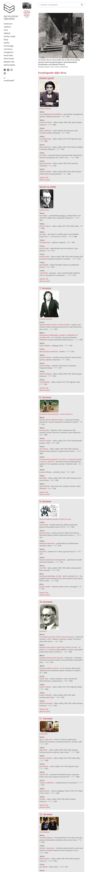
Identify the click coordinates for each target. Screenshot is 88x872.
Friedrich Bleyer (44, 366)
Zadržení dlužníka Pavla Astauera (51, 658)
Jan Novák (43, 155)
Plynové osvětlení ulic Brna (48, 668)
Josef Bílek (43, 478)
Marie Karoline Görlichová (48, 351)
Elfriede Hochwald (45, 703)
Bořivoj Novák (44, 791)
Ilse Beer (42, 799)
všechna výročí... (45, 180)
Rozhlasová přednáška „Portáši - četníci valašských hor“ (59, 576)
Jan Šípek (42, 234)
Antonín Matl (44, 248)
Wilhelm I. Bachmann (47, 848)
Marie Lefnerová (45, 147)
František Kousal (45, 139)
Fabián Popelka (44, 346)
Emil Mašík (43, 216)
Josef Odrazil (43, 766)
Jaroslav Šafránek (45, 472)
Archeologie (9, 46)
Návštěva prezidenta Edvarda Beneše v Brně (26, 14)
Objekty (7, 33)
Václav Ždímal (44, 486)
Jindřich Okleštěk (45, 695)
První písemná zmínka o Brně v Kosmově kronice (56, 637)
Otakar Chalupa (45, 687)
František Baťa (44, 382)
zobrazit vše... (44, 177)
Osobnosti (8, 24)
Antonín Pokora (45, 226)
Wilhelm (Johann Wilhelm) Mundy (51, 420)
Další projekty (9, 65)
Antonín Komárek (45, 758)
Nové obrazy (9, 58)
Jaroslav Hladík (44, 587)
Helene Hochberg (45, 374)
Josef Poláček (43, 265)
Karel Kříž (42, 552)
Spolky (6, 43)
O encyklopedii (9, 79)
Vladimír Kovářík (45, 172)
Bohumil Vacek (44, 533)
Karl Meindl (43, 867)
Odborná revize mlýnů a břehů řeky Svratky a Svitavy (58, 647)
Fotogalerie (8, 52)
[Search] (61, 4)
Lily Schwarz (43, 449)
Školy (6, 39)
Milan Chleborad (45, 131)
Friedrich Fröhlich (45, 122)
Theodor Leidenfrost (46, 783)
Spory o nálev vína (45, 739)
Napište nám (9, 62)
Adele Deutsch (44, 859)
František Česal (44, 242)
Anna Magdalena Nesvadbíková (50, 114)
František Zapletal (45, 838)
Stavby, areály (9, 36)
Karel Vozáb (43, 525)
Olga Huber (43, 750)
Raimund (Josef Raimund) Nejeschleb (52, 560)
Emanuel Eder (44, 430)
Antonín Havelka (45, 441)
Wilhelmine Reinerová (47, 543)
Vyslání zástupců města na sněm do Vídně (54, 325)
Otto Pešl (42, 568)
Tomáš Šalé (43, 273)
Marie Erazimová (45, 163)
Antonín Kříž (43, 774)
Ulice (6, 30)
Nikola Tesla (43, 679)
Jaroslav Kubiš (44, 257)
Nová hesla (8, 55)
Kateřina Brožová (45, 357)
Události (7, 27)
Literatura (8, 49)
